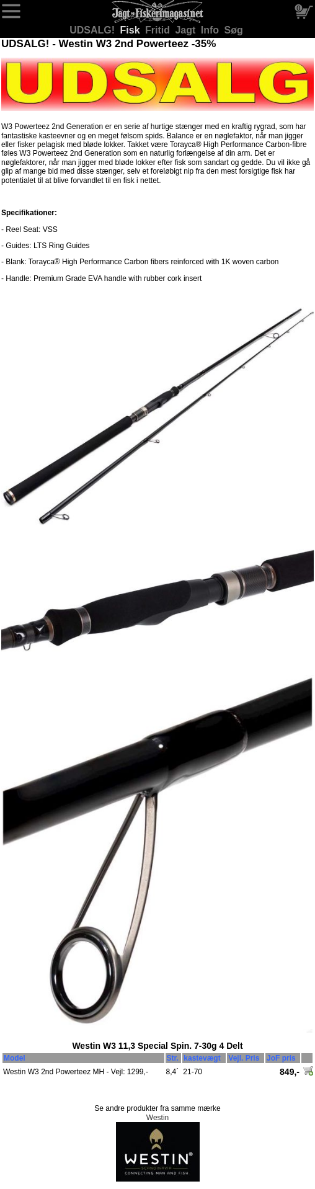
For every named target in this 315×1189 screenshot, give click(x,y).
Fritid (158, 30)
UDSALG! (93, 30)
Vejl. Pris (243, 1058)
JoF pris (281, 1058)
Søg (233, 30)
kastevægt (202, 1058)
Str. (173, 1058)
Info (211, 30)
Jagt (186, 30)
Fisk (131, 30)
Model (14, 1058)
